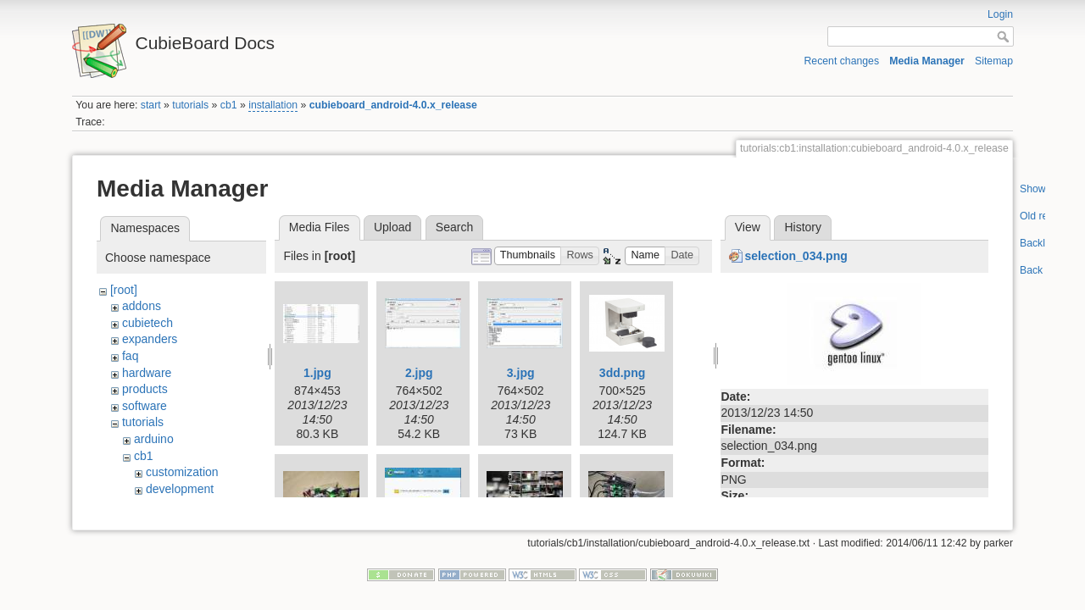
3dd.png (622, 373)
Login (1000, 14)
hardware (146, 373)
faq (130, 356)
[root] (123, 290)
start (151, 105)
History (802, 227)
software (144, 406)
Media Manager (927, 61)
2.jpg (419, 373)
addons (141, 306)
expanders (149, 339)
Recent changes (842, 61)
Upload (392, 227)
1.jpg (317, 373)
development (180, 489)
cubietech (147, 323)
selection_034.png (795, 256)
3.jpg (521, 373)
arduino (154, 439)
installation (273, 105)
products (145, 389)
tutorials (190, 105)
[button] (528, 256)
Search (454, 227)
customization (182, 472)
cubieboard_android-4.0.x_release (393, 105)
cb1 (228, 105)
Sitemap (994, 61)
